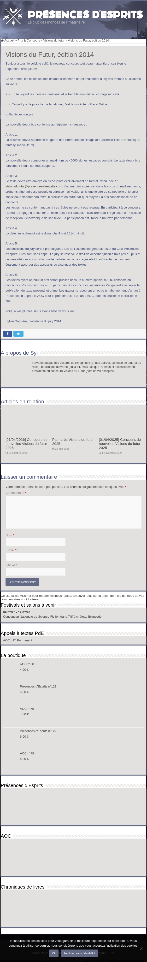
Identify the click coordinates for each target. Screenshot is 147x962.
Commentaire (16, 493)
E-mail (11, 550)
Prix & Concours (29, 40)
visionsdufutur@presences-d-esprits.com (34, 186)
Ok (54, 953)
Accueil (7, 40)
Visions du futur (54, 40)
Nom (10, 535)
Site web (12, 565)
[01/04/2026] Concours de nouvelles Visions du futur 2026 (26, 443)
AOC (7, 640)
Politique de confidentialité (79, 953)
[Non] (141, 948)
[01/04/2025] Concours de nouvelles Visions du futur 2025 (120, 443)
